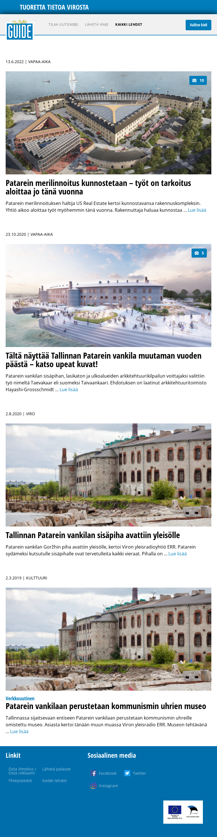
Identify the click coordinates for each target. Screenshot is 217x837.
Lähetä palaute (56, 769)
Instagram (108, 785)
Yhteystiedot (20, 780)
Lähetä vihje (96, 24)
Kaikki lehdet (128, 24)
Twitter (139, 773)
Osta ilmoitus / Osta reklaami (22, 771)
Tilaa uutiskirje (63, 24)
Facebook (107, 773)
